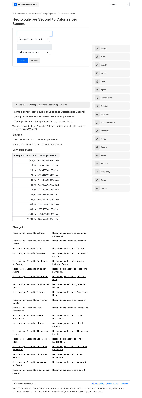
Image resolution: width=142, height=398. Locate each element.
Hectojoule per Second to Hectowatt (69, 300)
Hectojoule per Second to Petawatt (28, 292)
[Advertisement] (51, 83)
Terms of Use (112, 383)
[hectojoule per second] (34, 33)
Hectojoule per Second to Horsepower (70, 307)
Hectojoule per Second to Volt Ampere (30, 276)
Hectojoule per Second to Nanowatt (29, 253)
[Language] (119, 4)
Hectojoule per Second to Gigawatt (68, 370)
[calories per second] (34, 47)
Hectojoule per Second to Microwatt (69, 240)
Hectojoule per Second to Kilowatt (28, 323)
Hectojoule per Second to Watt (26, 248)
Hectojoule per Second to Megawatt (69, 362)
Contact (124, 383)
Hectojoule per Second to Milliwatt (28, 233)
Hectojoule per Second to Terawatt (68, 248)
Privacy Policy (98, 383)
